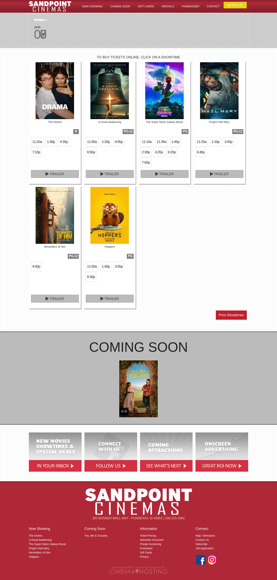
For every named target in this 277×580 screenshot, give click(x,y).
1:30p (51, 142)
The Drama (35, 535)
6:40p (201, 152)
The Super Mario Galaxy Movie (47, 544)
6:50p (91, 152)
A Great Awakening (40, 539)
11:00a (92, 142)
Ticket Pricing (148, 535)
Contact (213, 6)
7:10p (36, 152)
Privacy (144, 556)
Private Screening (150, 544)
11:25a (202, 142)
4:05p (119, 142)
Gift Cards (146, 6)
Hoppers (34, 556)
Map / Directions (205, 535)
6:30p (91, 277)
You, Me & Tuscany (96, 535)
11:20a (37, 142)
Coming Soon (120, 6)
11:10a (147, 142)
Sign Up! (235, 5)
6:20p (172, 152)
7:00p (146, 162)
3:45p (228, 142)
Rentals (168, 6)
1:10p (215, 142)
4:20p (159, 152)
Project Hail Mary (39, 548)
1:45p (175, 142)
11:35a (161, 142)
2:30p (146, 152)
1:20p (106, 142)
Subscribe (201, 544)
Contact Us (202, 539)
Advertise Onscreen (152, 539)
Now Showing (92, 6)
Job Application (204, 548)
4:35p (64, 142)
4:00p (36, 266)
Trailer (55, 174)
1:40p (106, 266)
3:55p (119, 266)
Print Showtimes (231, 315)
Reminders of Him (39, 552)
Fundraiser (190, 6)
